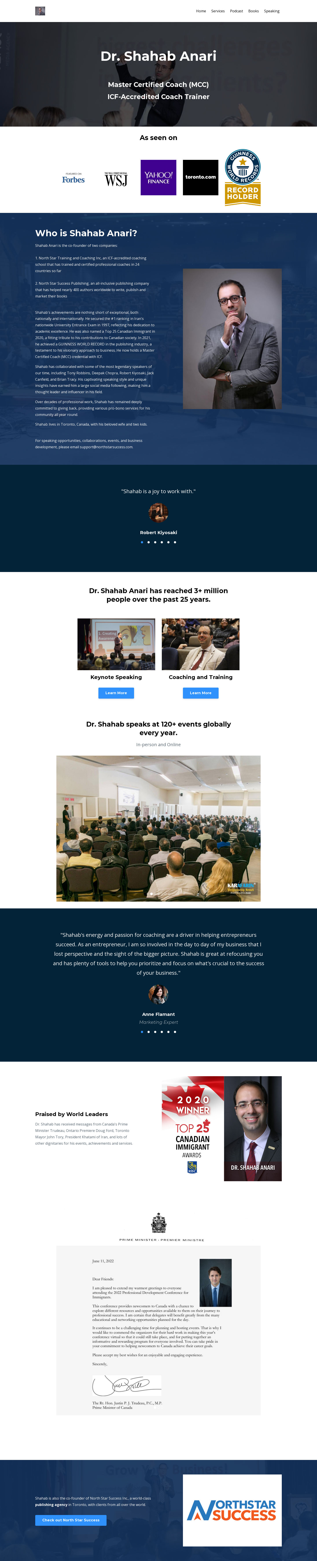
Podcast (236, 11)
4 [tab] (162, 542)
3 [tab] (155, 542)
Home (201, 11)
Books (253, 11)
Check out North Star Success (71, 1520)
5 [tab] (168, 542)
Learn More (116, 693)
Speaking (272, 11)
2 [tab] (148, 542)
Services (218, 11)
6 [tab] (175, 542)
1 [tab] (142, 542)
